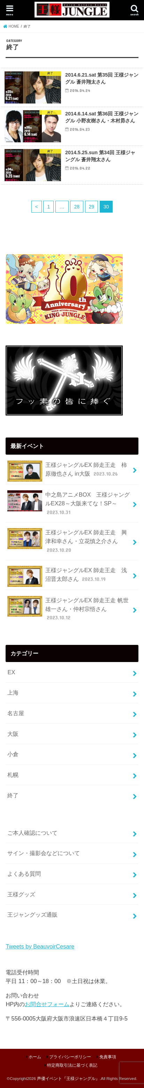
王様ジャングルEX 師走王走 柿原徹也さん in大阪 (67, 471)
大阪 (12, 734)
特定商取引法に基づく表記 (72, 1065)
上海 (12, 692)
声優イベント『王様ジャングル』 (68, 1078)
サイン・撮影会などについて (43, 853)
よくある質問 (24, 873)
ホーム (35, 1057)
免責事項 (107, 1057)
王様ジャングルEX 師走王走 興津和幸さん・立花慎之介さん (67, 541)
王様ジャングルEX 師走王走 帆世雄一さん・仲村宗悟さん (67, 608)
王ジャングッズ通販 (32, 914)
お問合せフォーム (47, 1004)
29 (91, 206)
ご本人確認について (32, 833)
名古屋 (15, 713)
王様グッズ (21, 894)
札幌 (12, 774)
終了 (12, 795)
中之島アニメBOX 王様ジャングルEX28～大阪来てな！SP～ (68, 503)
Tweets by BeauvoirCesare (40, 946)
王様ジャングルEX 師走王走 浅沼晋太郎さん (67, 576)
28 (76, 206)
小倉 (12, 754)
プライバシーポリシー (70, 1057)
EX (11, 672)
